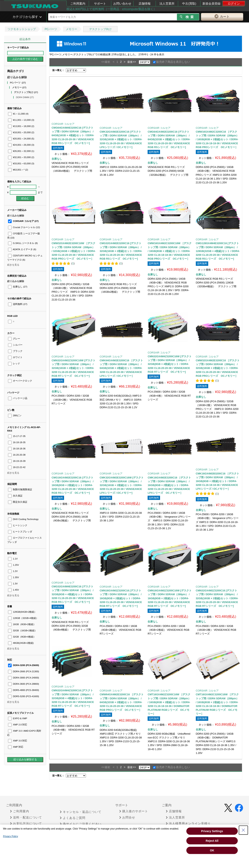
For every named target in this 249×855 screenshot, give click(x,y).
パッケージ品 (17, 398)
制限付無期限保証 (20, 489)
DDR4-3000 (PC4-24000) (23, 677)
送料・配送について (26, 817)
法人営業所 (167, 3)
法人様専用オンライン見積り (188, 823)
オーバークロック (20, 381)
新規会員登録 (211, 3)
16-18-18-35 (17, 442)
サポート (100, 3)
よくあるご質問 (72, 817)
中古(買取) (189, 3)
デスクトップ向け (100, 29)
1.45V (13, 590)
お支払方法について (26, 823)
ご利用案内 (77, 3)
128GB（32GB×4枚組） (23, 618)
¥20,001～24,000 (21, 138)
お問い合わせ (122, 3)
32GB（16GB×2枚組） (22, 630)
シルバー (15, 345)
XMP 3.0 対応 (17, 740)
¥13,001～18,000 (21, 126)
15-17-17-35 (17, 436)
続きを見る (13, 265)
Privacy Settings (212, 831)
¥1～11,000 (18, 114)
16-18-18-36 (17, 448)
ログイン (234, 3)
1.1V (13, 558)
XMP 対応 (15, 747)
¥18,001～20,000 (21, 132)
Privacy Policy (10, 836)
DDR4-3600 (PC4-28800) (23, 684)
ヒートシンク (17, 525)
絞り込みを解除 (17, 77)
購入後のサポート (133, 811)
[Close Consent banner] (243, 830)
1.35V (13, 577)
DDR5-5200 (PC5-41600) (23, 696)
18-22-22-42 (17, 467)
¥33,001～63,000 (21, 163)
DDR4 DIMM (25, 97)
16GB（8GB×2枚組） (22, 624)
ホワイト (15, 357)
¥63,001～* (18, 170)
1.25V (13, 565)
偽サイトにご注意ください (80, 824)
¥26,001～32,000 (21, 151)
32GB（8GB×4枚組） (22, 637)
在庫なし (17, 286)
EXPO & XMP (17, 718)
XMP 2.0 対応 (17, 724)
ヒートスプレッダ (20, 531)
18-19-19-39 (17, 461)
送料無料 (17, 304)
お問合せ (127, 817)
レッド (14, 363)
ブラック (15, 351)
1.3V (13, 583)
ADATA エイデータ (22, 249)
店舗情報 (145, 3)
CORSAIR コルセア (23, 221)
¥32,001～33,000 (21, 157)
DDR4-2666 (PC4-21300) (23, 671)
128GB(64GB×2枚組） (22, 612)
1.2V (13, 571)
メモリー (71, 29)
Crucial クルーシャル (24, 227)
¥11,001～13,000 (21, 120)
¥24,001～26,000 (21, 145)
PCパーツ (51, 29)
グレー (14, 338)
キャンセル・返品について (80, 811)
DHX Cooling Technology (23, 519)
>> (134, 61)
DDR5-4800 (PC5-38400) (23, 690)
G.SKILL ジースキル (23, 243)
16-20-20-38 (17, 455)
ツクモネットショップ (22, 29)
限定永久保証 (17, 502)
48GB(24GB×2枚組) (21, 643)
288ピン (14, 415)
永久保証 (15, 496)
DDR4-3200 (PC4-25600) (23, 665)
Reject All (212, 840)
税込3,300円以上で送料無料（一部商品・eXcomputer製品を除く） (111, 9)
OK (212, 850)
